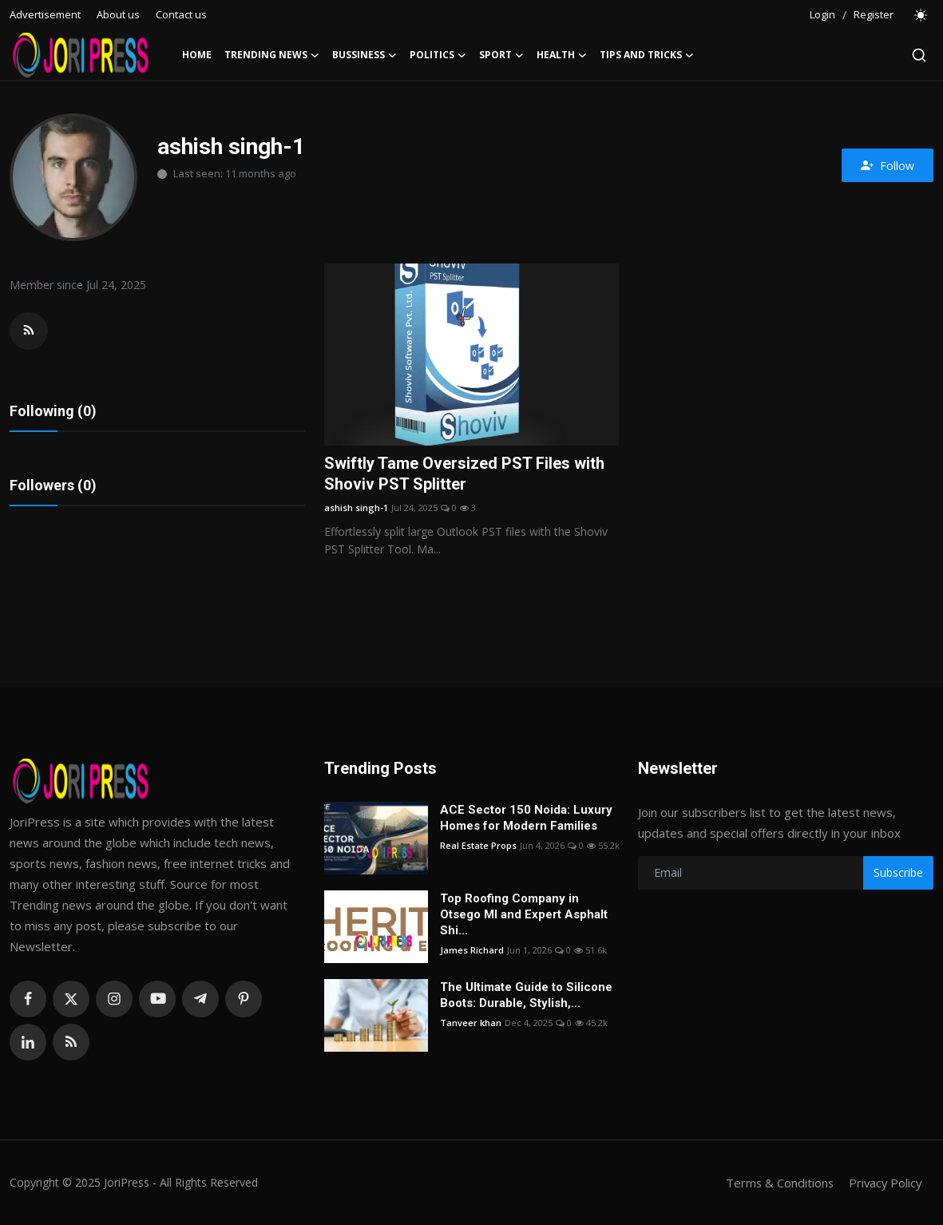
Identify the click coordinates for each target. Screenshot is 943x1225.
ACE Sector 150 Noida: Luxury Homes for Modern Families (526, 818)
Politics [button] (438, 55)
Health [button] (562, 55)
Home (197, 54)
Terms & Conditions (776, 1183)
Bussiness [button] (364, 55)
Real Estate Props (478, 845)
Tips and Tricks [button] (647, 55)
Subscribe (898, 872)
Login (822, 14)
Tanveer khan (470, 1023)
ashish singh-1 (356, 507)
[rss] (71, 1042)
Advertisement (45, 14)
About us (118, 14)
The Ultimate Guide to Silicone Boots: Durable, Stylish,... (526, 995)
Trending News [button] (271, 55)
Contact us (181, 14)
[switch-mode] (921, 15)
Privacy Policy (883, 1183)
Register (873, 14)
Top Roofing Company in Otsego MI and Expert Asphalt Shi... (524, 914)
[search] (919, 55)
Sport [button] (501, 55)
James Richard (472, 950)
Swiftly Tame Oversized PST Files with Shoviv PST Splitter (464, 474)
